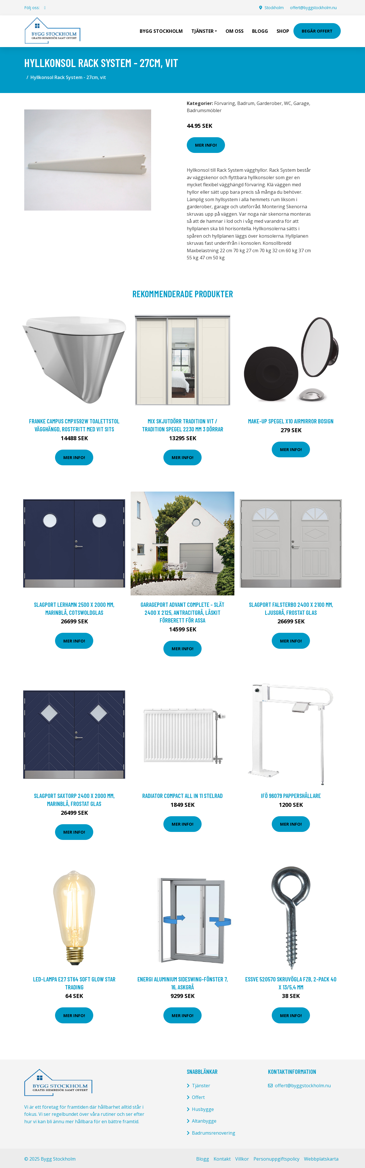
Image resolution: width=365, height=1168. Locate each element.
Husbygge (203, 1108)
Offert (198, 1096)
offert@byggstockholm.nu (312, 7)
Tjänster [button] (202, 30)
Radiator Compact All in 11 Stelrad (182, 794)
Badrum (245, 102)
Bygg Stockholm (161, 30)
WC (287, 102)
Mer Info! (206, 143)
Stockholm (272, 7)
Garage (301, 102)
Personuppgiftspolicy (276, 1157)
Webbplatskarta (321, 1157)
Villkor (242, 1157)
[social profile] (45, 7)
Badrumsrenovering (213, 1131)
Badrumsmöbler (204, 109)
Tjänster (201, 1084)
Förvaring (224, 102)
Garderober (269, 102)
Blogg (260, 30)
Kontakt (222, 1157)
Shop (283, 30)
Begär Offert (317, 30)
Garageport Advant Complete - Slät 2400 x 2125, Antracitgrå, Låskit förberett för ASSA (182, 610)
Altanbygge (204, 1119)
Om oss (235, 30)
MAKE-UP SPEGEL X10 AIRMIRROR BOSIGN (291, 419)
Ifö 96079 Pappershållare (291, 794)
